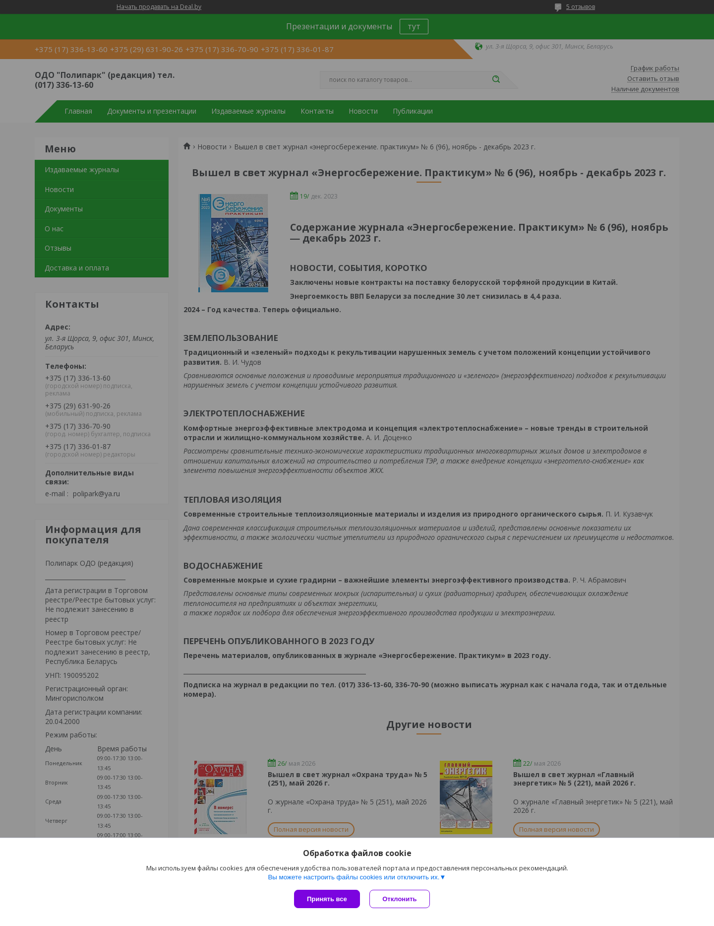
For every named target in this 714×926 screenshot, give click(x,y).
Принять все (327, 899)
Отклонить (400, 899)
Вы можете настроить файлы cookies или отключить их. (353, 877)
